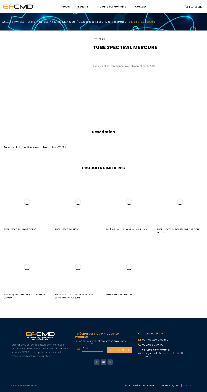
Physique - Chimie (25, 21)
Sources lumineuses (63, 21)
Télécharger (119, 349)
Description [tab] (103, 132)
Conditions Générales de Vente (139, 385)
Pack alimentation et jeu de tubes (126, 229)
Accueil (6, 21)
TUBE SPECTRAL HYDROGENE (20, 229)
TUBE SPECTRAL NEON (67, 229)
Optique (44, 21)
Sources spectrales (90, 21)
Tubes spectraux (114, 21)
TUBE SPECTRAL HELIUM (119, 294)
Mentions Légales (169, 385)
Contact (189, 385)
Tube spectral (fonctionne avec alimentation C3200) (74, 296)
